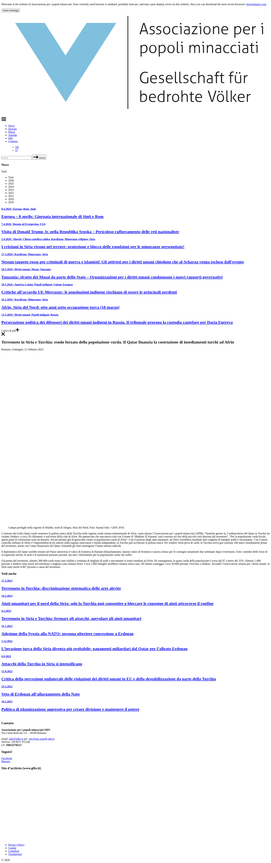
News (11, 125)
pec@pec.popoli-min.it (41, 738)
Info (10, 138)
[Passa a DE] (17, 147)
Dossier (12, 128)
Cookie (12, 847)
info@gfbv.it (16, 738)
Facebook (6, 758)
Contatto (13, 141)
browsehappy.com (256, 4)
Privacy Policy (16, 844)
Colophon (13, 851)
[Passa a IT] (16, 150)
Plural (11, 131)
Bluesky (5, 761)
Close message (11, 10)
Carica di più (10, 330)
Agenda (12, 135)
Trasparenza (15, 854)
